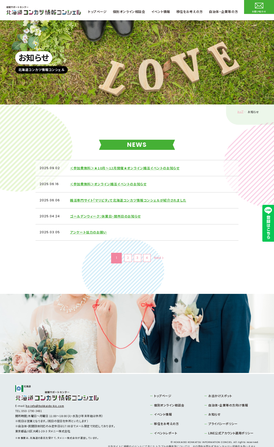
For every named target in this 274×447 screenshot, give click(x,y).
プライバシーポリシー (221, 413)
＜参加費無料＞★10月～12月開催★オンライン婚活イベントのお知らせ (129, 167)
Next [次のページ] (164, 247)
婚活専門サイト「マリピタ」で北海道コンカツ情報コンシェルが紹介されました (132, 195)
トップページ (162, 385)
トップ (238, 112)
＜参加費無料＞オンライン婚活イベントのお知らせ (111, 181)
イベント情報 (162, 404)
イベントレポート (164, 422)
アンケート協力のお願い (90, 223)
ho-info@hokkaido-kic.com (46, 396)
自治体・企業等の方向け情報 (226, 394)
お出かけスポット (219, 385)
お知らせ (213, 404)
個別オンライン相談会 (167, 394)
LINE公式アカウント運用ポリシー (228, 422)
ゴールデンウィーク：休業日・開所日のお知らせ (108, 209)
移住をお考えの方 (165, 413)
